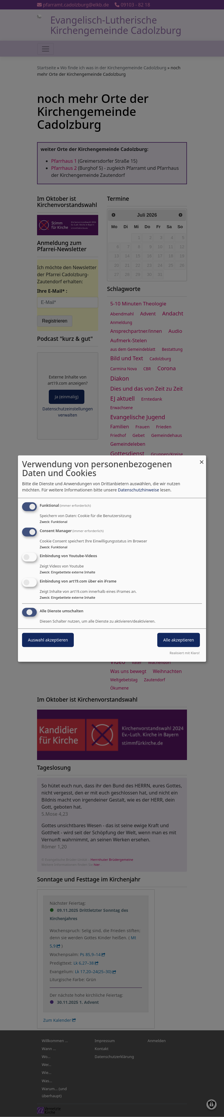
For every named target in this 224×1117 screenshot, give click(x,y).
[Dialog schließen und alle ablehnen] (201, 459)
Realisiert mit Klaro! (185, 653)
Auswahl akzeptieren (48, 640)
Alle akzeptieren (178, 640)
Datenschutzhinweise (138, 490)
